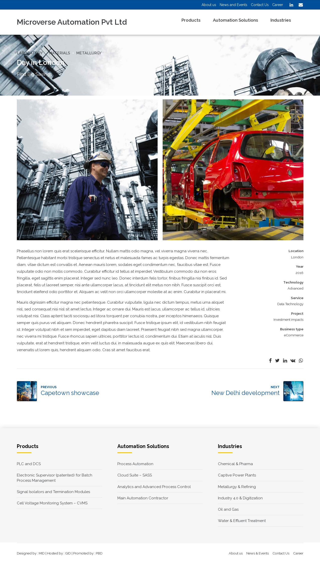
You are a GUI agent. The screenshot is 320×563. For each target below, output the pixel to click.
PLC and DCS (29, 464)
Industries (280, 20)
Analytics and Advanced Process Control (154, 487)
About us (236, 553)
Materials (59, 53)
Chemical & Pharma (235, 464)
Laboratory (30, 53)
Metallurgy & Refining (237, 487)
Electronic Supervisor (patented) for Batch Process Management (54, 477)
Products (190, 20)
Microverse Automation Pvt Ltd (72, 22)
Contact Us (280, 553)
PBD (99, 553)
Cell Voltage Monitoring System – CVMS (52, 503)
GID (68, 553)
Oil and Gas (228, 509)
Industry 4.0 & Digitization (240, 498)
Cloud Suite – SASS (134, 475)
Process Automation (135, 464)
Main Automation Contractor (142, 498)
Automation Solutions (235, 20)
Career (298, 553)
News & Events (257, 553)
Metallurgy (89, 53)
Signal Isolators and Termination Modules (53, 492)
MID (42, 553)
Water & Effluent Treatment (242, 520)
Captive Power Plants (237, 475)
